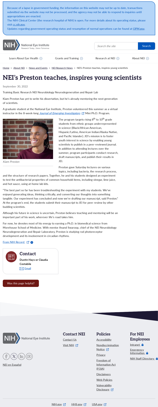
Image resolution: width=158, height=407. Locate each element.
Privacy (100, 355)
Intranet (135, 344)
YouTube (29, 356)
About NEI (138, 58)
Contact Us (70, 339)
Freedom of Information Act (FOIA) (106, 364)
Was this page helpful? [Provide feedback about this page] (21, 283)
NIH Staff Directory (142, 358)
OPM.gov (138, 28)
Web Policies (104, 379)
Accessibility (103, 339)
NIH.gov (59, 404)
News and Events (38, 67)
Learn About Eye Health (23, 58)
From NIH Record (16, 242)
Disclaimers (103, 374)
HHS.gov (78, 404)
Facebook (6, 356)
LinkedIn (21, 356)
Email (28, 268)
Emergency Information (139, 351)
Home (6, 67)
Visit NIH (70, 345)
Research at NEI (105, 58)
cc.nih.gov (19, 24)
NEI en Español (12, 364)
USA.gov (99, 404)
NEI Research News (62, 67)
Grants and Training (67, 58)
